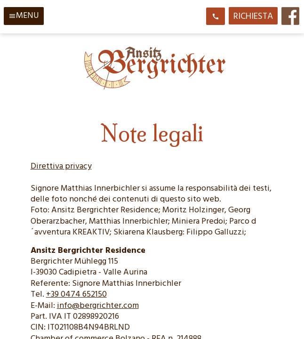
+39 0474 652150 (76, 294)
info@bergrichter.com (98, 306)
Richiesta (253, 16)
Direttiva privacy (61, 166)
